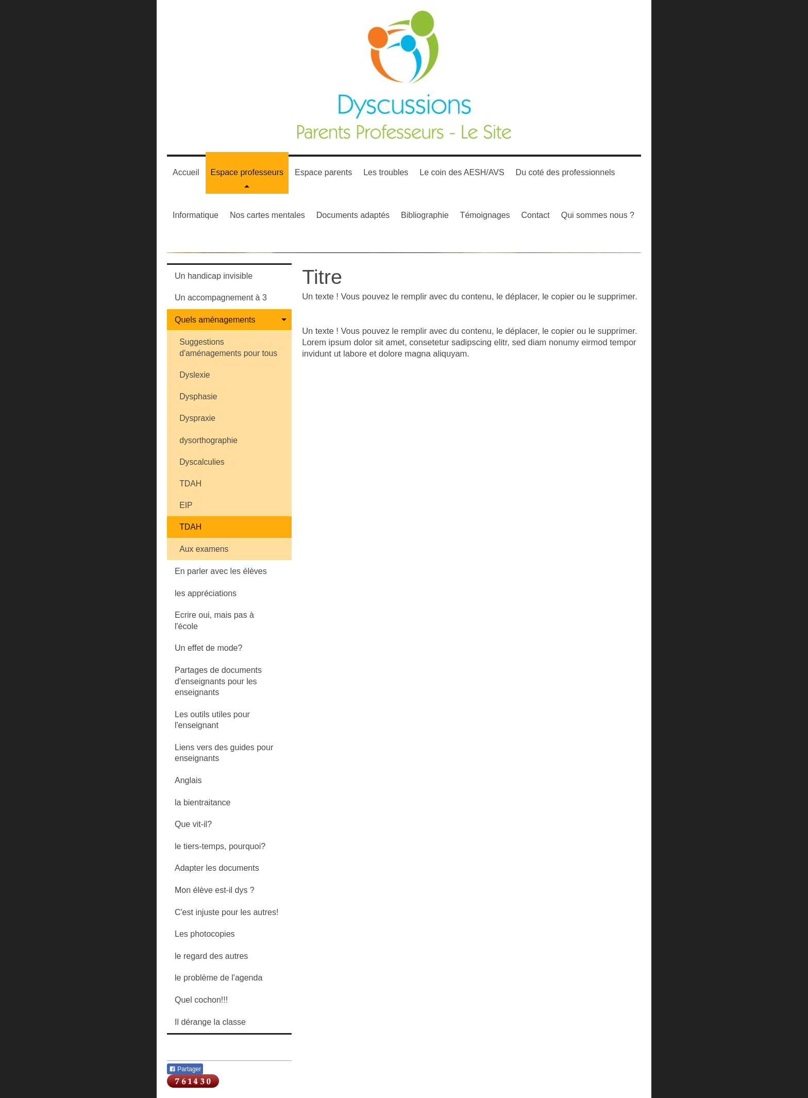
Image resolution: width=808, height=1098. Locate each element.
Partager (185, 1069)
